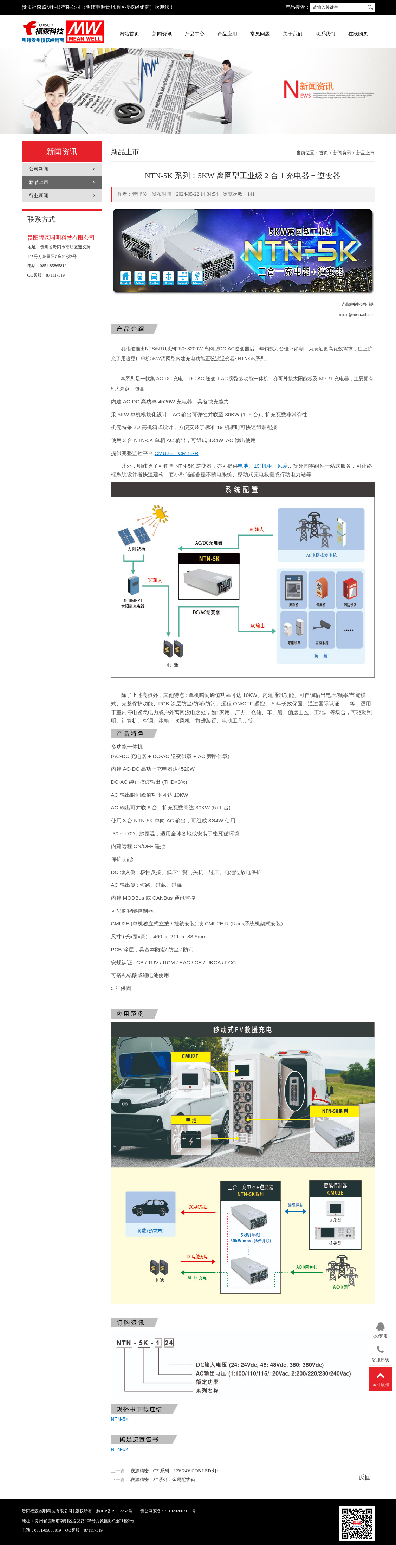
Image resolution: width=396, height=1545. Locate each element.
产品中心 (195, 34)
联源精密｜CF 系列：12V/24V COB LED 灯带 (175, 1470)
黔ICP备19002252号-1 (116, 1510)
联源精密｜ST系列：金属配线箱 (162, 1479)
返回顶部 (380, 1377)
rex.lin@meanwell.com (357, 315)
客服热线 (380, 1352)
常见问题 (260, 34)
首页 (323, 152)
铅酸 (132, 975)
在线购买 (358, 34)
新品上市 (38, 182)
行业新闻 (38, 195)
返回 (364, 1477)
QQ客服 (380, 1329)
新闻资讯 (162, 34)
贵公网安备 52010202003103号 (168, 1510)
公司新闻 (38, 169)
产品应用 (227, 34)
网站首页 (129, 34)
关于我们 (293, 34)
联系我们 (325, 34)
